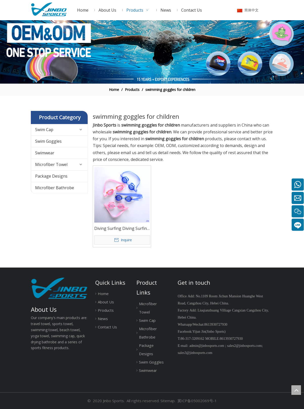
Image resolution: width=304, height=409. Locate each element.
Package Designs (51, 176)
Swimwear (44, 153)
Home (103, 293)
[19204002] (152, 52)
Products (106, 310)
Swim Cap (44, 129)
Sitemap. (167, 400)
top (296, 390)
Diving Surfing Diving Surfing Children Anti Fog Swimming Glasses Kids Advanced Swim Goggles (121, 229)
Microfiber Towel (51, 164)
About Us (106, 301)
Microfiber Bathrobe (54, 187)
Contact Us (107, 326)
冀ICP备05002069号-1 (197, 400)
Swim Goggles (48, 141)
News (103, 318)
